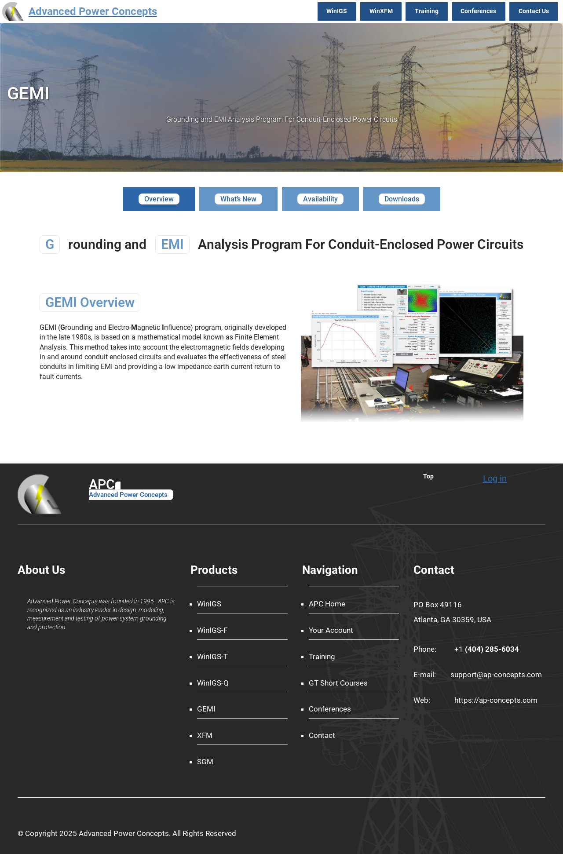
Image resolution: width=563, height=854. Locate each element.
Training (427, 11)
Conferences (478, 11)
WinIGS (336, 11)
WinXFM (381, 11)
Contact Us (534, 11)
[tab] (159, 199)
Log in (495, 478)
